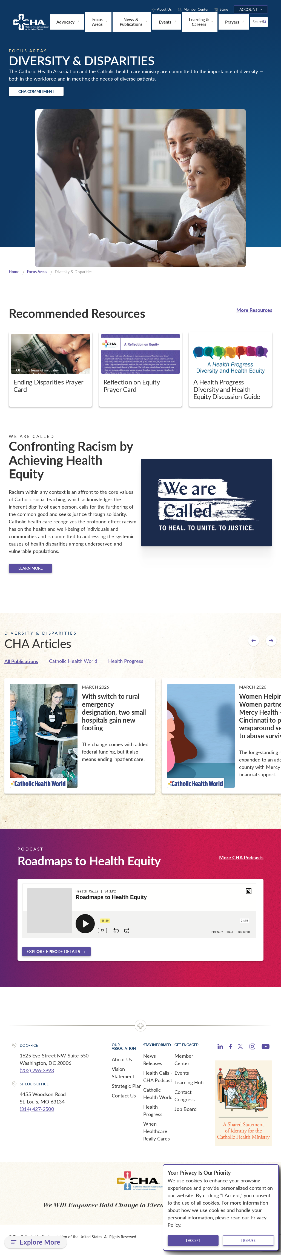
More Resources (254, 312)
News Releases (152, 1065)
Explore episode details (53, 956)
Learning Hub (188, 1087)
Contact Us (124, 1100)
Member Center (183, 1065)
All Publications (21, 665)
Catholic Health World (73, 665)
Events (181, 1078)
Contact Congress (184, 1101)
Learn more (38, 571)
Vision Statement (123, 1078)
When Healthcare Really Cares (156, 1136)
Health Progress (125, 665)
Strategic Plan (127, 1091)
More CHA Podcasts (241, 861)
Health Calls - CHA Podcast (158, 1082)
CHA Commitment (45, 92)
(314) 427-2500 (37, 1114)
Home (14, 273)
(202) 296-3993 (37, 1075)
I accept (193, 1240)
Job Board (185, 1114)
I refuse (248, 1240)
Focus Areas (39, 273)
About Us (122, 1064)
